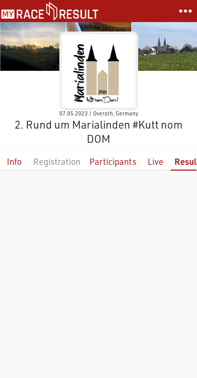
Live (155, 161)
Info (14, 161)
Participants (113, 161)
